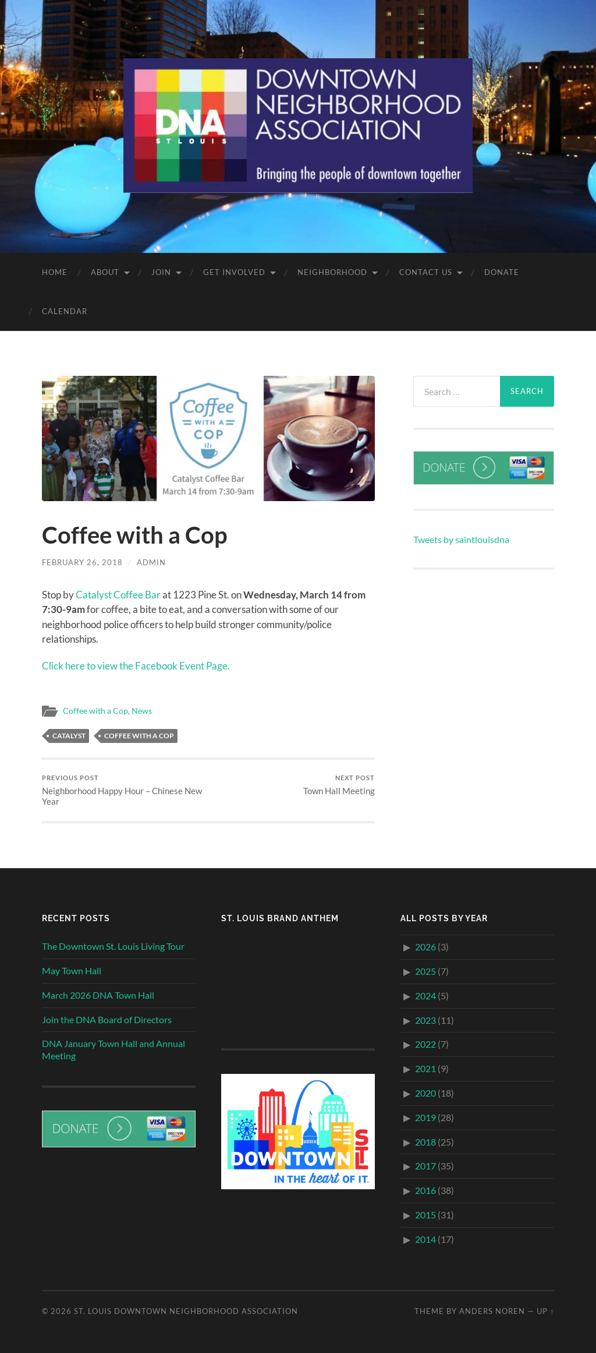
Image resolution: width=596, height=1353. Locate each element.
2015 (425, 1214)
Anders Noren (492, 1311)
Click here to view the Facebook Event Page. (136, 666)
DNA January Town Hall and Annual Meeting (113, 1049)
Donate (501, 272)
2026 (425, 946)
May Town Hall (71, 970)
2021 (425, 1068)
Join (161, 272)
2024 (425, 995)
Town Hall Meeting (339, 785)
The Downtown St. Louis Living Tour (113, 946)
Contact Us (425, 272)
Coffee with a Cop (95, 711)
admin (151, 562)
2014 (425, 1239)
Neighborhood (332, 272)
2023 (425, 1020)
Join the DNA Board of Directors (107, 1019)
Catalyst (69, 735)
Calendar (64, 311)
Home (55, 272)
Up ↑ (545, 1311)
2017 (425, 1165)
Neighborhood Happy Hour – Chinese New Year (123, 790)
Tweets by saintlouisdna (461, 539)
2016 (425, 1190)
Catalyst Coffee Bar (118, 595)
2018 (425, 1141)
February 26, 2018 (82, 562)
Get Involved (234, 272)
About (105, 272)
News (142, 711)
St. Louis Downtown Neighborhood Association (186, 1311)
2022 (425, 1043)
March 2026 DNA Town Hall (98, 994)
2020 (425, 1092)
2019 (425, 1117)
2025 (425, 971)
